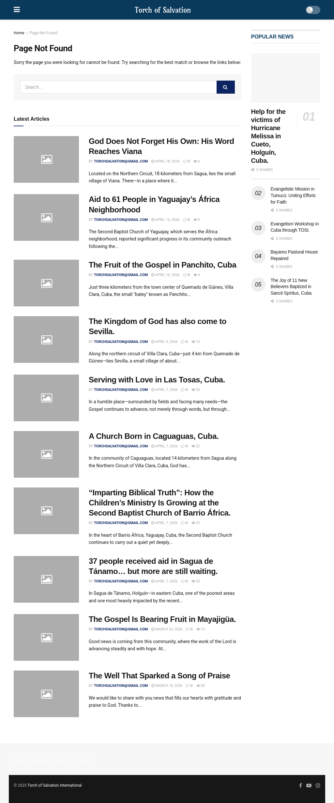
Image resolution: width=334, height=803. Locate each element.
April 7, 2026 (164, 390)
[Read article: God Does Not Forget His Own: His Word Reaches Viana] (46, 159)
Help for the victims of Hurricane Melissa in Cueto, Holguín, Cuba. (268, 136)
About (19, 760)
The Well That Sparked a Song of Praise (159, 675)
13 (200, 629)
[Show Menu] (17, 10)
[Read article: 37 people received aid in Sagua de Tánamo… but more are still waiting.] (46, 579)
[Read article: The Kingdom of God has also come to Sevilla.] (46, 339)
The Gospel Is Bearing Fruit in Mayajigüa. (162, 619)
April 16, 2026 (165, 220)
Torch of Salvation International (54, 785)
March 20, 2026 (166, 629)
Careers (61, 760)
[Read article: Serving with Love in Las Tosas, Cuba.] (46, 398)
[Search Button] (226, 87)
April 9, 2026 (164, 342)
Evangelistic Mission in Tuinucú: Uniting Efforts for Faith (293, 195)
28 (200, 686)
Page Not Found (43, 33)
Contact (82, 760)
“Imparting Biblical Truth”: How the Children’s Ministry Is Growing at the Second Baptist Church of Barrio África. (160, 502)
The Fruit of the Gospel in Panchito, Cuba (162, 264)
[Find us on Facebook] (300, 786)
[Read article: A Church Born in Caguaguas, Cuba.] (46, 454)
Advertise (40, 760)
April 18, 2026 (165, 161)
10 (195, 342)
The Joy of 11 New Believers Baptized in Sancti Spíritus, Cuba (291, 287)
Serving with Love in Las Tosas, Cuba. (157, 379)
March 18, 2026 (166, 686)
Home (19, 33)
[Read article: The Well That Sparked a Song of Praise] (46, 694)
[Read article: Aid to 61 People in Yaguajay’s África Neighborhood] (46, 217)
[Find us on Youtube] (308, 786)
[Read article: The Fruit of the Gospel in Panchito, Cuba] (46, 283)
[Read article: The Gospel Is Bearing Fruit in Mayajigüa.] (46, 637)
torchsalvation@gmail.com (121, 161)
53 (195, 390)
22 (195, 446)
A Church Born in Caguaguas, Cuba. (154, 436)
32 (195, 523)
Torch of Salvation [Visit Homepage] (163, 9)
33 (195, 581)
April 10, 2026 (165, 275)
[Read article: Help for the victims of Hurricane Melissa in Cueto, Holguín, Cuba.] (286, 78)
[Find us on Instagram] (318, 786)
